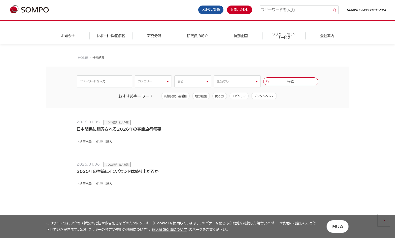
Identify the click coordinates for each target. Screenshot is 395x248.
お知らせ (68, 36)
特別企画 (241, 36)
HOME (83, 57)
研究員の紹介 (197, 36)
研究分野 (154, 36)
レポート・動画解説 (111, 36)
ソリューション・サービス (283, 35)
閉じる (337, 226)
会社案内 (327, 36)
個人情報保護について (169, 229)
